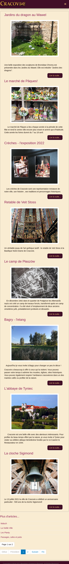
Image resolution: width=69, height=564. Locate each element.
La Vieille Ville (7, 528)
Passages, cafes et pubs (11, 537)
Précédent (14, 552)
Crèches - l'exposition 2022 (24, 143)
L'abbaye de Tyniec (18, 388)
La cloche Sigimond (18, 453)
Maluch (4, 523)
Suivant (35, 552)
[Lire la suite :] (55, 75)
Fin (43, 552)
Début (4, 552)
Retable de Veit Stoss (20, 202)
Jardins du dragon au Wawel (25, 15)
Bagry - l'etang (15, 319)
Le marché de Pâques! (21, 81)
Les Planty (5, 532)
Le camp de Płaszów (19, 261)
